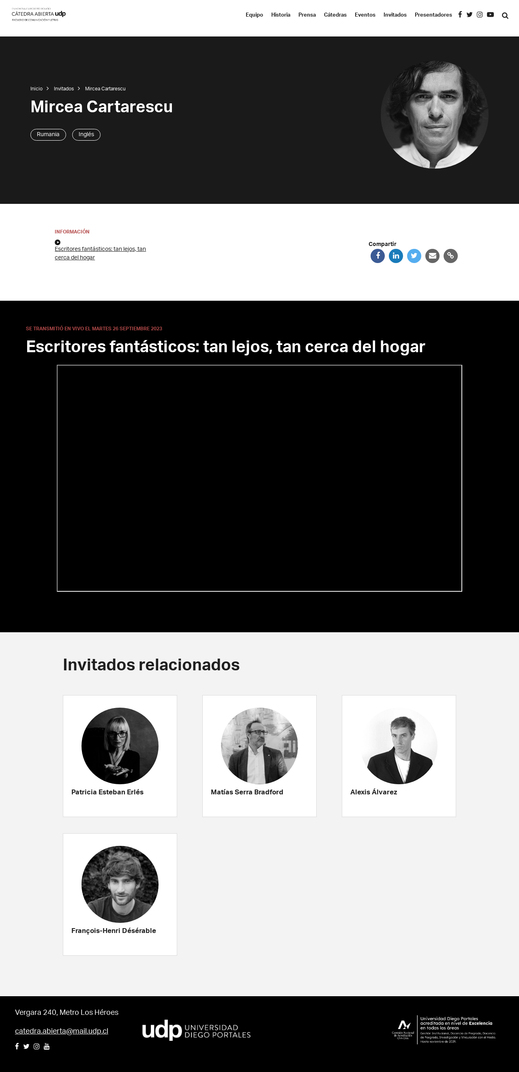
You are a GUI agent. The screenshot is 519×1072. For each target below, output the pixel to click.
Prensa (307, 15)
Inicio (36, 88)
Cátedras (335, 15)
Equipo (254, 15)
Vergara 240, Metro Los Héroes (66, 1012)
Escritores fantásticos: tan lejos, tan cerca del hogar (100, 250)
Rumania (48, 134)
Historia (280, 15)
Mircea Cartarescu (105, 88)
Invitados (395, 15)
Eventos (365, 15)
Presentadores (433, 15)
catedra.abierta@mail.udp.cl (61, 1031)
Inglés (86, 134)
